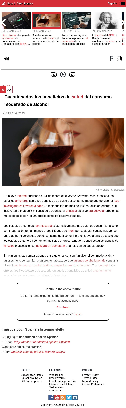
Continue (63, 307)
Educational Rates (31, 378)
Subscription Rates (32, 375)
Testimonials (56, 387)
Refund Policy (90, 381)
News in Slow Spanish (8, 3)
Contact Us (55, 390)
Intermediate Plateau (61, 384)
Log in (77, 314)
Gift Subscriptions (31, 381)
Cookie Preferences (93, 384)
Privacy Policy (90, 375)
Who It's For (56, 375)
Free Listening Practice (62, 381)
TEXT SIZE (6, 85)
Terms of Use (90, 378)
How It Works (57, 378)
